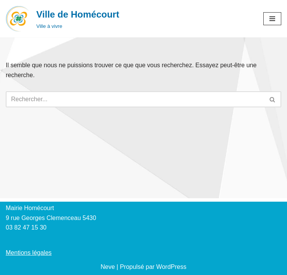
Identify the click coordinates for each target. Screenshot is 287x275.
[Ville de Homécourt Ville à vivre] (62, 18)
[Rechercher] (135, 99)
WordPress (171, 267)
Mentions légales (29, 252)
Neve (108, 267)
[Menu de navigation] (272, 18)
